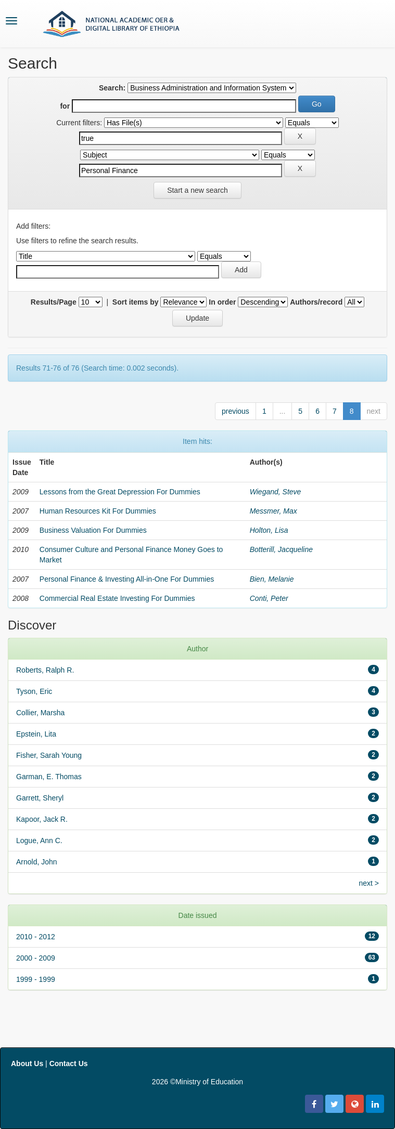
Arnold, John (36, 862)
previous (235, 411)
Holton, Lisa (269, 530)
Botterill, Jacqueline (281, 549)
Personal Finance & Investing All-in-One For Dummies (127, 579)
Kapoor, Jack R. (42, 819)
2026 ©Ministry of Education (197, 1082)
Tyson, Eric (34, 691)
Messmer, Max (273, 511)
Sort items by (135, 302)
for (65, 106)
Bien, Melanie (272, 579)
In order (222, 302)
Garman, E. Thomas (49, 776)
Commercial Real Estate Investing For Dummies (117, 598)
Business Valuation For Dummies (93, 530)
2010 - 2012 (35, 937)
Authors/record (316, 302)
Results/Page (54, 302)
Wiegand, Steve (275, 492)
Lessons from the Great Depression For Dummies (120, 492)
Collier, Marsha (40, 712)
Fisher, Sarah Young (49, 755)
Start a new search (197, 190)
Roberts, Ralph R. (45, 670)
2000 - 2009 (35, 958)
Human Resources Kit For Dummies (98, 511)
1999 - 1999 (35, 979)
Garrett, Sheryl (39, 798)
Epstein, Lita (36, 734)
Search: (112, 88)
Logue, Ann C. (39, 840)
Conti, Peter (269, 598)
